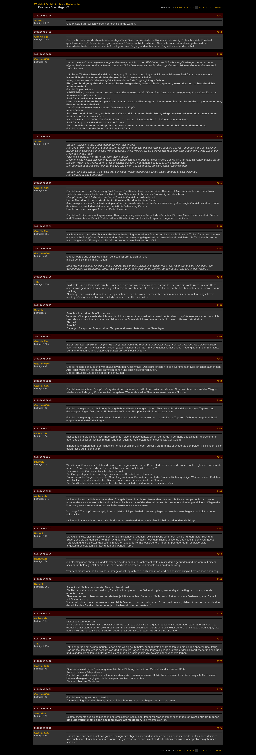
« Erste (178, 7)
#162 (219, 381)
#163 (219, 400)
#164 (219, 428)
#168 (219, 554)
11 (211, 7)
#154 (219, 136)
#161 (219, 358)
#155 (219, 183)
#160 (219, 336)
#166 (219, 491)
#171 (219, 638)
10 (207, 7)
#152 (219, 32)
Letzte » (217, 7)
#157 (219, 248)
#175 (219, 728)
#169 (219, 579)
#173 (219, 689)
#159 (219, 305)
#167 (219, 528)
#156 (219, 226)
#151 (219, 15)
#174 (219, 708)
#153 (219, 54)
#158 (219, 277)
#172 (219, 661)
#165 (219, 457)
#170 (219, 613)
